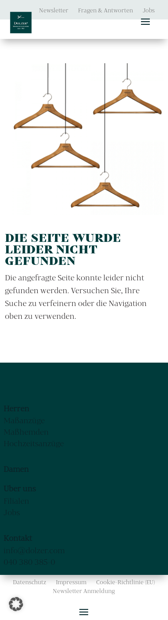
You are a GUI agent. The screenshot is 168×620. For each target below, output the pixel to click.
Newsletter (53, 10)
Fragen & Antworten (105, 10)
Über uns (20, 488)
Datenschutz (29, 582)
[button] (16, 604)
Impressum (71, 582)
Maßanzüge (24, 420)
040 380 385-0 (29, 562)
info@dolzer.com (34, 550)
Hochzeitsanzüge (34, 443)
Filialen (16, 501)
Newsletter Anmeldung (84, 591)
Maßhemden (26, 432)
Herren (16, 408)
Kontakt (18, 538)
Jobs (149, 10)
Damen (16, 469)
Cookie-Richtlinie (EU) (125, 582)
